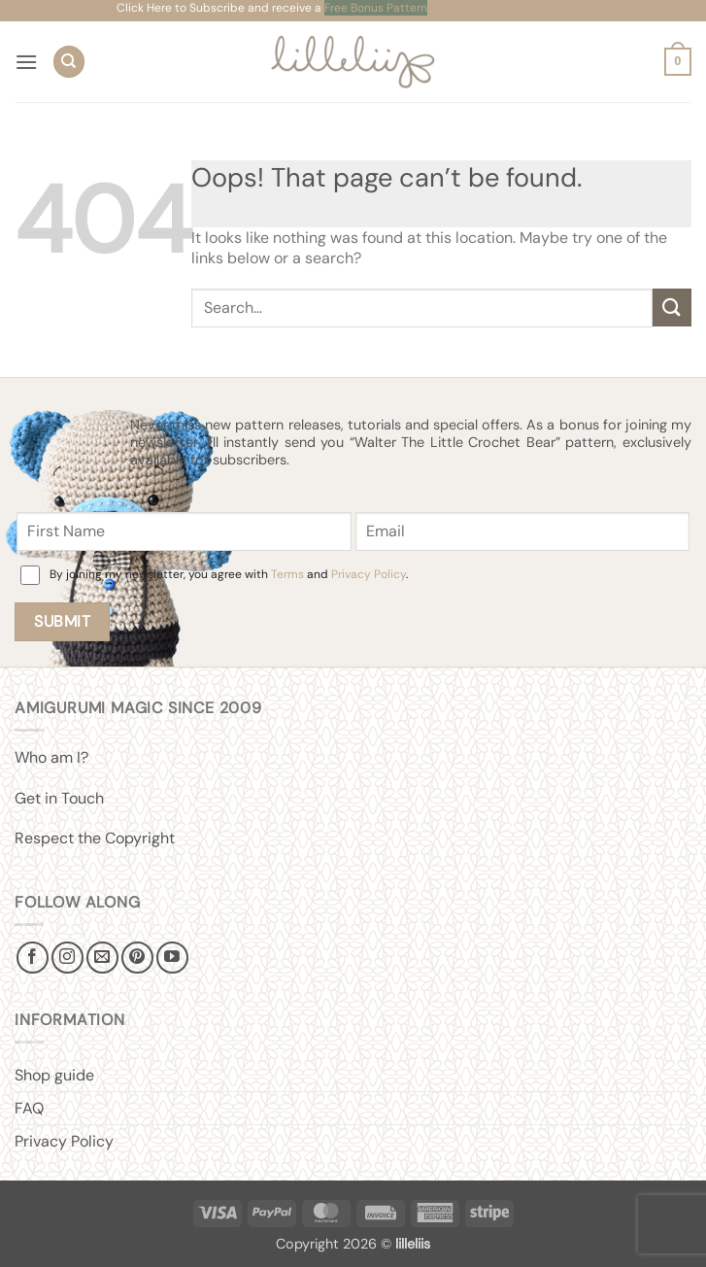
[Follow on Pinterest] (137, 958)
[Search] (68, 62)
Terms (287, 574)
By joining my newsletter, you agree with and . (229, 574)
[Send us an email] (102, 958)
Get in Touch (59, 798)
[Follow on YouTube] (172, 958)
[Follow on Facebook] (33, 958)
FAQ (29, 1108)
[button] (26, 62)
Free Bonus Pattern (375, 8)
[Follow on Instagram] (67, 958)
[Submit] (672, 307)
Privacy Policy (368, 574)
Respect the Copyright (95, 838)
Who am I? (51, 757)
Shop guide (54, 1075)
